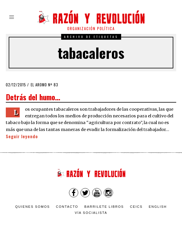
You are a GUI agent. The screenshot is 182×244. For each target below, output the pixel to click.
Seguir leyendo (22, 136)
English (158, 206)
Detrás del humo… (33, 96)
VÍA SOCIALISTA (91, 212)
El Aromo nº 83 (44, 85)
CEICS (136, 206)
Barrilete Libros (104, 206)
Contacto (67, 206)
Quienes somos (32, 206)
